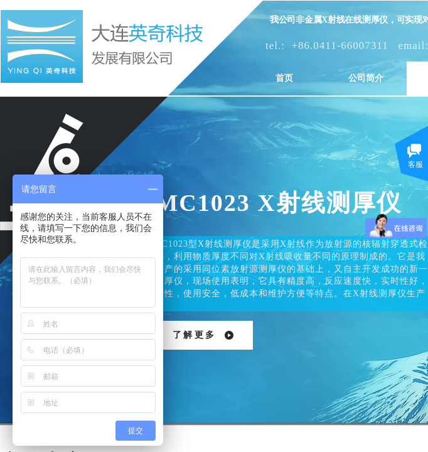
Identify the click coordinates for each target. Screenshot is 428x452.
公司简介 (365, 78)
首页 (284, 78)
